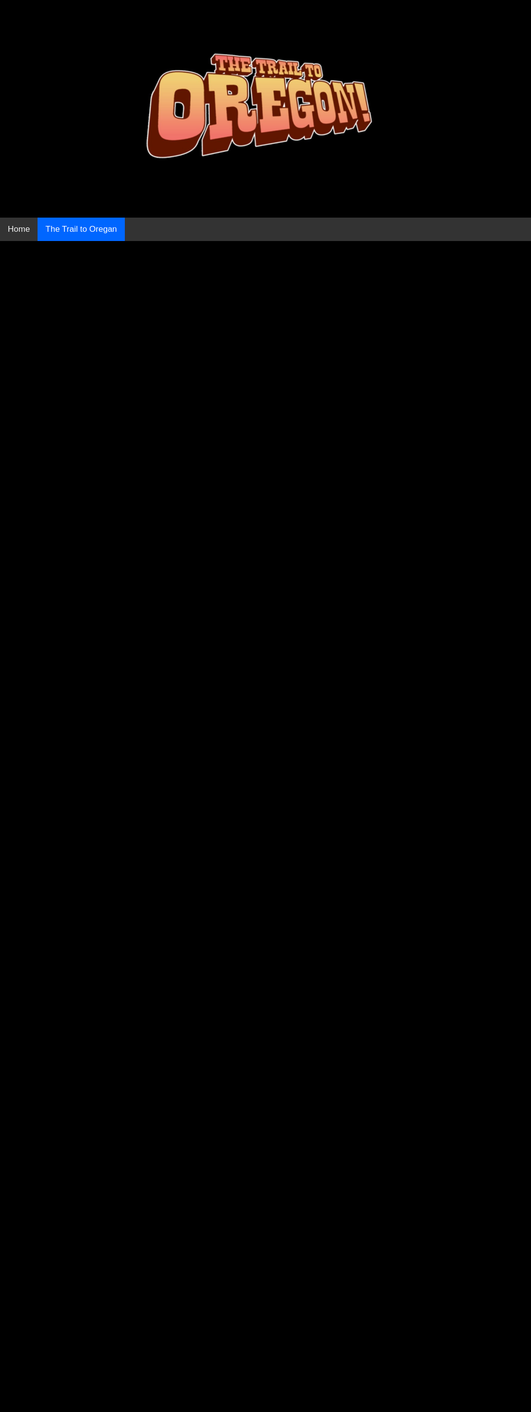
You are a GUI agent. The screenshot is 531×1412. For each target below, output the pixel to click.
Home (19, 229)
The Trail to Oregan (81, 229)
